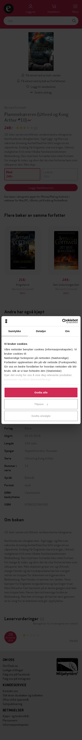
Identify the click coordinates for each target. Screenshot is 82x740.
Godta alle (41, 392)
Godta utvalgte (41, 415)
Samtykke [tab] (14, 330)
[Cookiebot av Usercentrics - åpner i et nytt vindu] (62, 321)
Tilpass (41, 404)
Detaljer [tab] (41, 330)
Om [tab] (67, 330)
